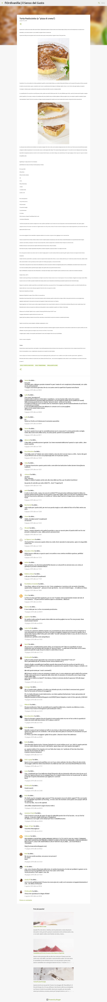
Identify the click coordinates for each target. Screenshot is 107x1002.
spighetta (27, 616)
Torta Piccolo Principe (39, 981)
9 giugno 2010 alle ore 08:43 (33, 390)
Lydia (26, 395)
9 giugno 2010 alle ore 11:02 (33, 485)
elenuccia (27, 440)
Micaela (27, 528)
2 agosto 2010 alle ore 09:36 (33, 886)
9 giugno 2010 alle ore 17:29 (33, 579)
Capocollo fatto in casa (39, 926)
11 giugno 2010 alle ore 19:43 (33, 722)
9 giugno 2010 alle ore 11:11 (33, 500)
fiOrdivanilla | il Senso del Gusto (24, 2)
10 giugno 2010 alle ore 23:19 (33, 711)
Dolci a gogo (28, 759)
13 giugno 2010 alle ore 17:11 (33, 766)
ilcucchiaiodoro (29, 451)
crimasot (27, 474)
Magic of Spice (29, 826)
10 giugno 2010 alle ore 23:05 (33, 699)
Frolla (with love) (52, 365)
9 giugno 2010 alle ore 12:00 (33, 511)
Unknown (27, 836)
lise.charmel (28, 505)
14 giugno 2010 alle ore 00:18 (33, 821)
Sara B (27, 644)
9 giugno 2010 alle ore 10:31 (33, 469)
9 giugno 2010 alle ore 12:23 (33, 523)
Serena (27, 380)
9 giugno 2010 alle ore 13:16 (33, 557)
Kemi (26, 853)
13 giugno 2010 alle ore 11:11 (33, 754)
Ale (26, 866)
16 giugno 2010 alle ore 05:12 (33, 831)
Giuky (26, 463)
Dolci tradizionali (40, 365)
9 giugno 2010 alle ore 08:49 (33, 423)
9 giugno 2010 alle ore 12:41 (33, 534)
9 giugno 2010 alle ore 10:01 (33, 446)
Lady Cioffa (28, 628)
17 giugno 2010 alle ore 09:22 (33, 848)
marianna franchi (30, 813)
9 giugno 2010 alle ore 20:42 (33, 602)
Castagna (27, 687)
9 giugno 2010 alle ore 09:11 (33, 435)
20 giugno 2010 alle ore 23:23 (33, 861)
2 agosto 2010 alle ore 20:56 (33, 896)
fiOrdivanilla (28, 657)
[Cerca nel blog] (97, 3)
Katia (26, 742)
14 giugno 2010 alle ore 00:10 (33, 808)
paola (26, 490)
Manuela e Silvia (29, 551)
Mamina (27, 607)
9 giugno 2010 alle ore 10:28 (33, 458)
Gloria (26, 595)
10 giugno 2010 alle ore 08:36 (33, 623)
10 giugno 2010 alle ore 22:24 (33, 682)
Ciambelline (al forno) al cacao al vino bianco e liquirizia (48, 953)
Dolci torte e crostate (26, 365)
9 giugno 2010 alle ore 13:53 (33, 569)
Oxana (27, 516)
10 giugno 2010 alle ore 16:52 (33, 639)
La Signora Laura (30, 539)
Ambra (27, 562)
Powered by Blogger (53, 999)
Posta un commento (26, 900)
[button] (21, 24)
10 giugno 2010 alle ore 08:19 (33, 612)
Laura (26, 771)
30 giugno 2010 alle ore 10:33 (33, 874)
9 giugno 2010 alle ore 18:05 (33, 590)
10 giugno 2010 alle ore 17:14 (33, 652)
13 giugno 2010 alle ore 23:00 (33, 790)
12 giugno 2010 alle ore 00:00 (33, 737)
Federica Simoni (29, 574)
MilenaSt (27, 704)
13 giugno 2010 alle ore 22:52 (33, 780)
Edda (26, 727)
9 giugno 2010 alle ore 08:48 (33, 412)
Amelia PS (28, 879)
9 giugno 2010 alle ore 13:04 (33, 546)
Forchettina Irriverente (31, 584)
